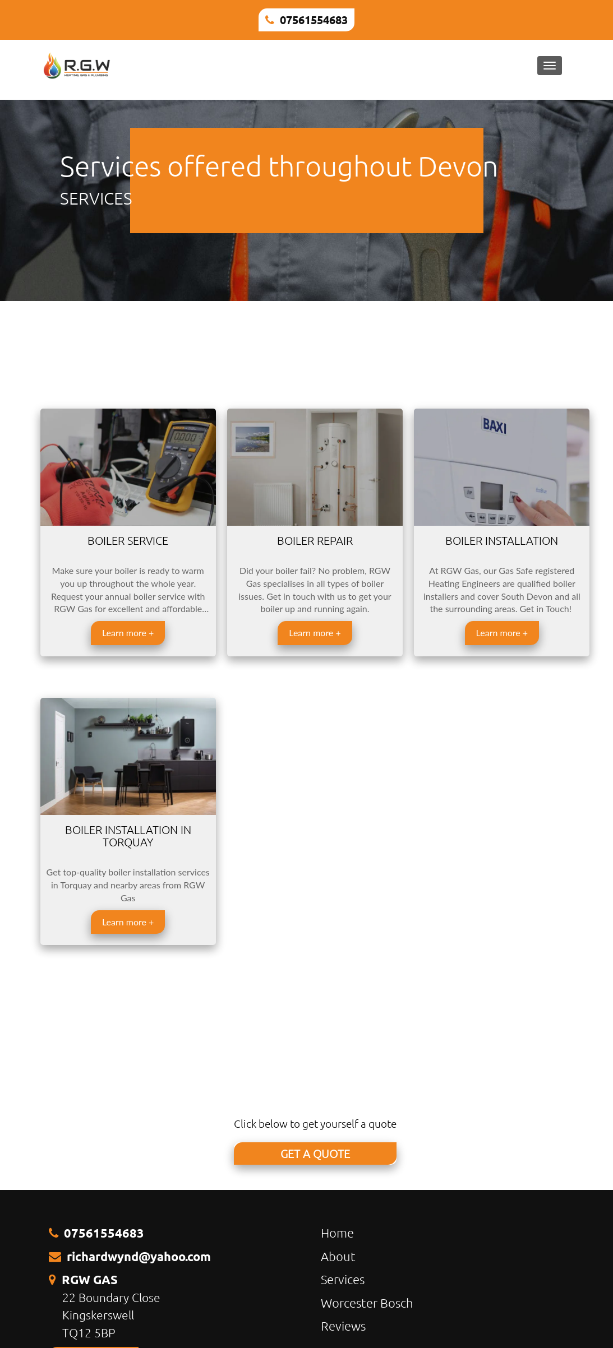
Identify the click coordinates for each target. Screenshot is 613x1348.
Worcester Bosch (367, 1302)
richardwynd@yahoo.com (139, 1256)
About (338, 1256)
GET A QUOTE (315, 1153)
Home (337, 1232)
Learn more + (128, 632)
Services (343, 1279)
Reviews (343, 1325)
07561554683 (314, 19)
